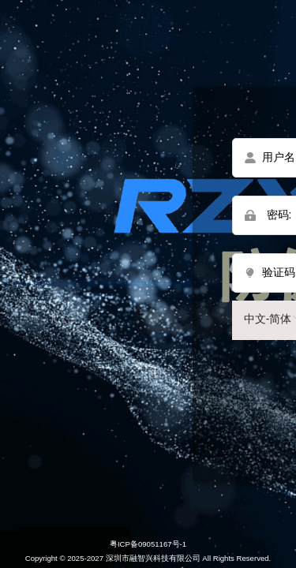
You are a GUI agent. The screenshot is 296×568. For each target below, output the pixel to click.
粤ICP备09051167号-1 (148, 544)
